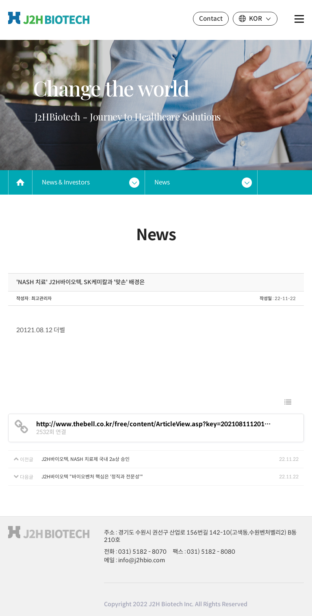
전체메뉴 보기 (299, 19)
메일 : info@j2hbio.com (134, 560)
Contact (211, 18)
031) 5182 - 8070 (142, 551)
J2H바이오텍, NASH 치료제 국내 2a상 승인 (85, 459)
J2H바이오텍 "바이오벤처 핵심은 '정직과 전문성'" (92, 477)
